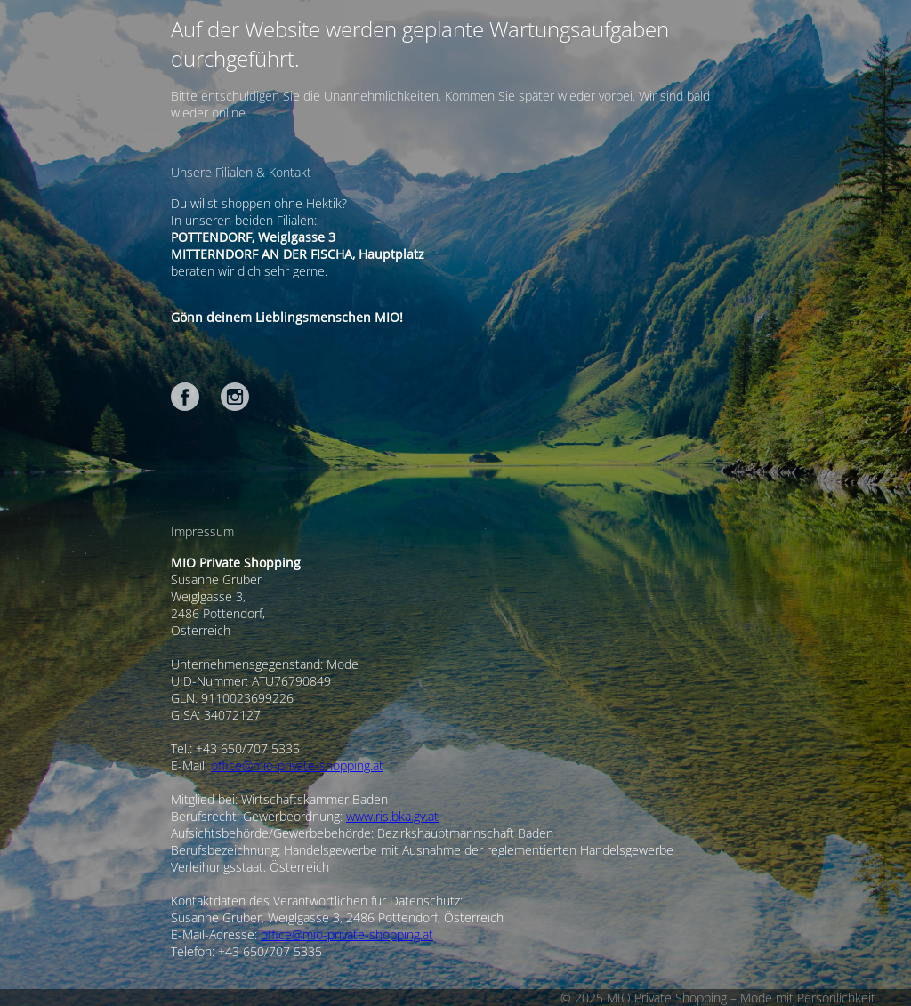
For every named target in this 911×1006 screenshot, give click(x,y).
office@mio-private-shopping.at (297, 765)
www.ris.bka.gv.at (392, 816)
